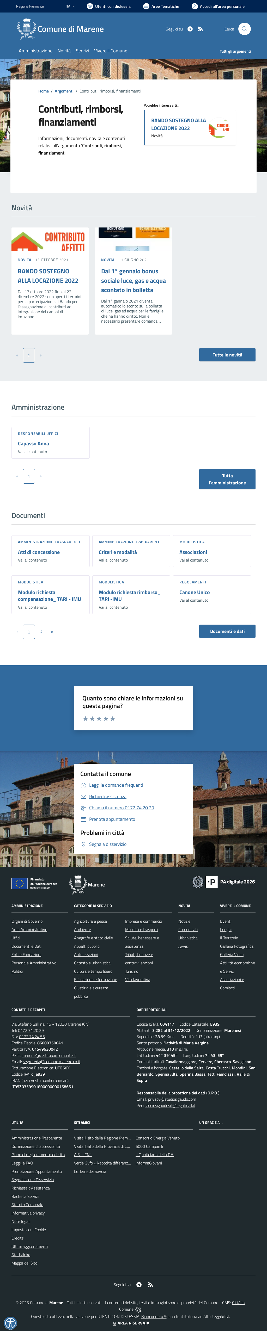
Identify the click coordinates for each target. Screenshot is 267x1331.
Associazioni (193, 552)
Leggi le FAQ (22, 1163)
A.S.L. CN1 (83, 1154)
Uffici (15, 938)
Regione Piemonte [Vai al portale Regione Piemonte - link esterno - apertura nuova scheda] (30, 6)
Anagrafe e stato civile (93, 938)
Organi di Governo (27, 921)
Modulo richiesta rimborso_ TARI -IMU (130, 595)
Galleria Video (232, 954)
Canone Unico (194, 592)
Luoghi (226, 929)
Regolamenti (192, 582)
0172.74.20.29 (31, 1030)
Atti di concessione (39, 552)
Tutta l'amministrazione (227, 479)
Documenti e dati (227, 631)
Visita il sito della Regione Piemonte (105, 1138)
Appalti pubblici (87, 946)
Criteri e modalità (118, 552)
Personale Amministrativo (33, 963)
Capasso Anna (33, 443)
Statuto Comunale (27, 1204)
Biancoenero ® (154, 1316)
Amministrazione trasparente (49, 542)
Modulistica (192, 542)
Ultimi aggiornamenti (29, 1246)
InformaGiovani (149, 1163)
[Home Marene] (63, 29)
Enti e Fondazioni (26, 954)
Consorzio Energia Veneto (158, 1138)
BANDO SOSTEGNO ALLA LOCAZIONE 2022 (178, 124)
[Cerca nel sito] (244, 29)
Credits (17, 1238)
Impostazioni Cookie (28, 1230)
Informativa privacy (28, 1213)
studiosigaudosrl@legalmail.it (170, 1105)
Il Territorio (229, 938)
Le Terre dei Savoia (90, 1171)
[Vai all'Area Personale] (218, 6)
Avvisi (183, 946)
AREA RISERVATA (130, 1323)
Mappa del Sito (24, 1263)
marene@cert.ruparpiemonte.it (49, 1055)
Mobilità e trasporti (141, 929)
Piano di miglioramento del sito (38, 1154)
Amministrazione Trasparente (36, 1138)
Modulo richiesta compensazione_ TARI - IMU (49, 595)
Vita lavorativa (137, 979)
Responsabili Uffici (38, 433)
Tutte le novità (227, 354)
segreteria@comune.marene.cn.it (51, 1061)
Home (43, 91)
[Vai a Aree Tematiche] (161, 6)
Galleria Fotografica (236, 946)
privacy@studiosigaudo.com (172, 1099)
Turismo (131, 971)
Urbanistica (188, 938)
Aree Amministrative (29, 929)
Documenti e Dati (26, 946)
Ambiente (82, 929)
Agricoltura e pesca (90, 921)
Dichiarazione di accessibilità (35, 1146)
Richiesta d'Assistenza (30, 1188)
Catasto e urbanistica (92, 963)
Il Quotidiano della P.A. (155, 1154)
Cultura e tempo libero (93, 971)
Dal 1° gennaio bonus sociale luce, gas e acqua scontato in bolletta (133, 280)
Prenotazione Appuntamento (36, 1171)
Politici (17, 971)
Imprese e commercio (143, 921)
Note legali (20, 1221)
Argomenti (64, 91)
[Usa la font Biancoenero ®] (109, 6)
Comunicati (188, 929)
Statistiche (20, 1255)
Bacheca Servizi (25, 1196)
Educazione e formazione (95, 979)
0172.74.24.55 (32, 1036)
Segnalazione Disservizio (32, 1179)
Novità (25, 259)
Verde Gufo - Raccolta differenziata (104, 1163)
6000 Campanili (149, 1146)
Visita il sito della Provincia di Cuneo (105, 1146)
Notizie (184, 921)
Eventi (225, 921)
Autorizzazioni (86, 954)
